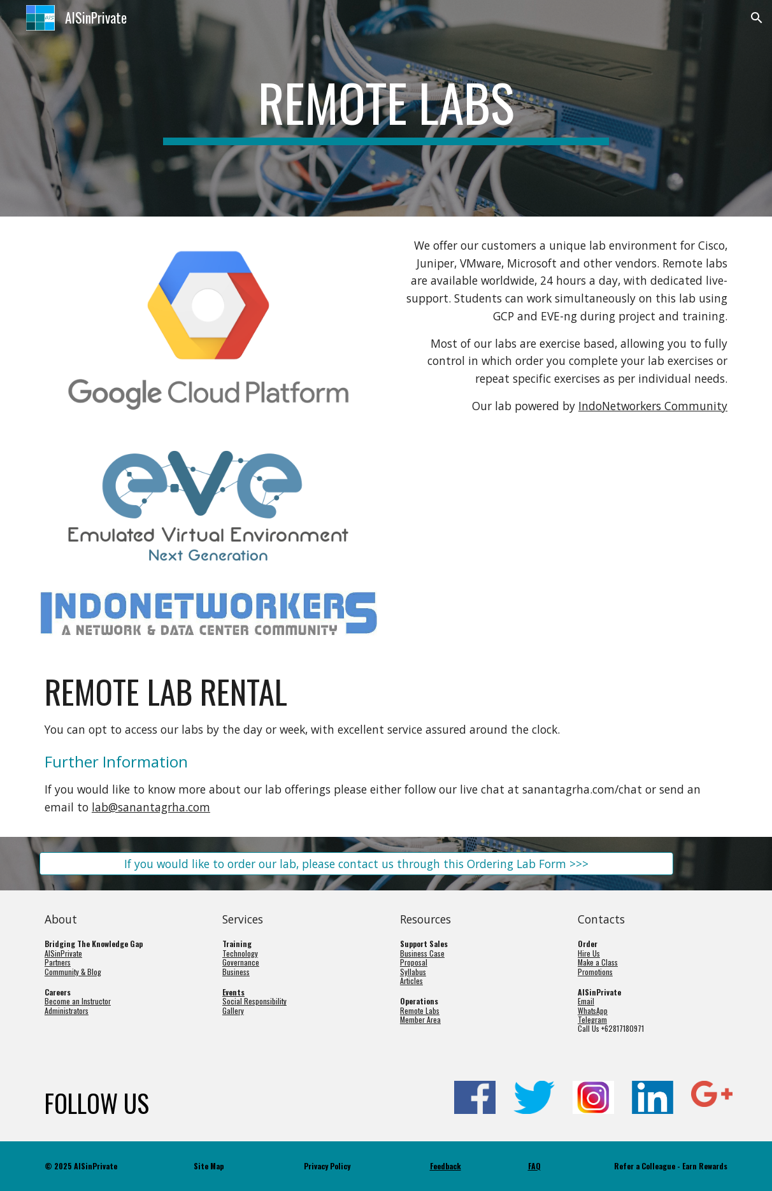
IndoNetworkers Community (652, 405)
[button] (756, 18)
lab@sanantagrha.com (151, 807)
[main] (386, 108)
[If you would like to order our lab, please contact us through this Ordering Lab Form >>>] (356, 863)
